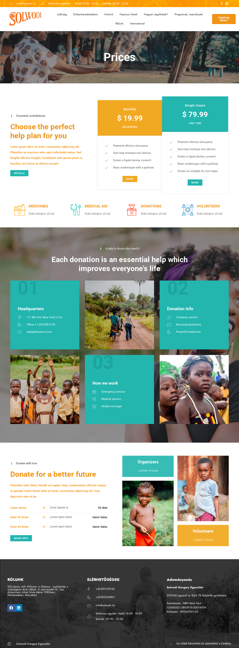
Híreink (108, 14)
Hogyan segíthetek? (156, 14)
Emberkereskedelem (85, 14)
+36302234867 (105, 597)
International (137, 23)
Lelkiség (62, 14)
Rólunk (119, 23)
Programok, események (189, 14)
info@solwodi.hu (26, 3)
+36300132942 (105, 589)
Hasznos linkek (128, 14)
